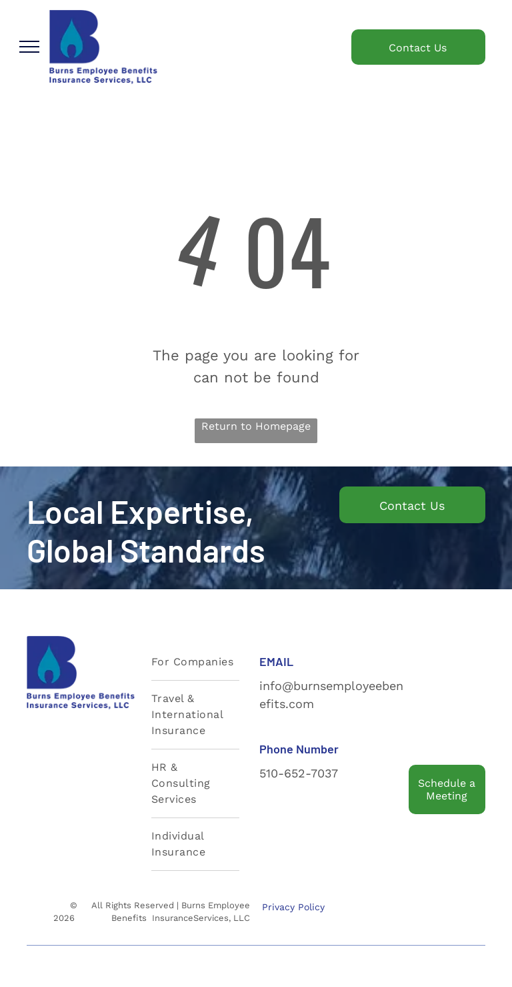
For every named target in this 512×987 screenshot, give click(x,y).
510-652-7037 (298, 773)
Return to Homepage (256, 426)
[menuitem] (195, 662)
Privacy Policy (293, 907)
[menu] (29, 46)
